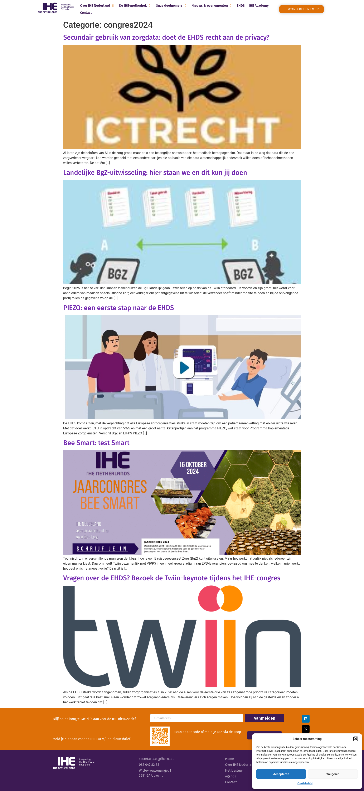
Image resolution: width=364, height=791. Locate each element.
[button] (356, 739)
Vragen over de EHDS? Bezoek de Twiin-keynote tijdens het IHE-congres (171, 578)
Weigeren (333, 774)
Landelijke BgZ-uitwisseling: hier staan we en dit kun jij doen (155, 173)
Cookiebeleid (304, 783)
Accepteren (281, 774)
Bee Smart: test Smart (96, 443)
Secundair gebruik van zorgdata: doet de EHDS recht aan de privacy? (166, 37)
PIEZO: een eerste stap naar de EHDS (118, 308)
